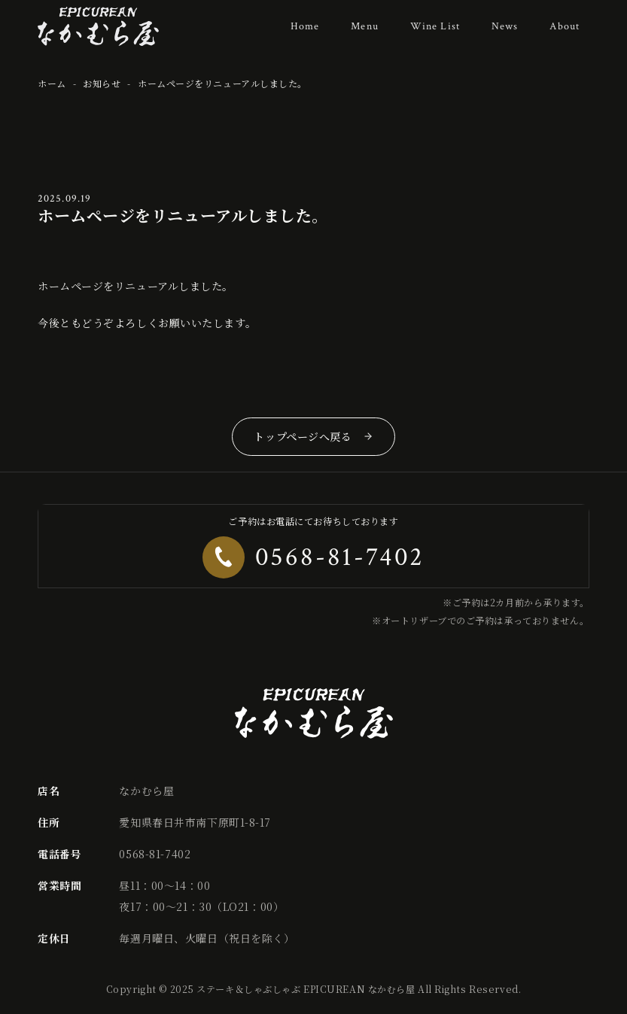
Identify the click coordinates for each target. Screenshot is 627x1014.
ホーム (52, 83)
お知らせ (101, 83)
